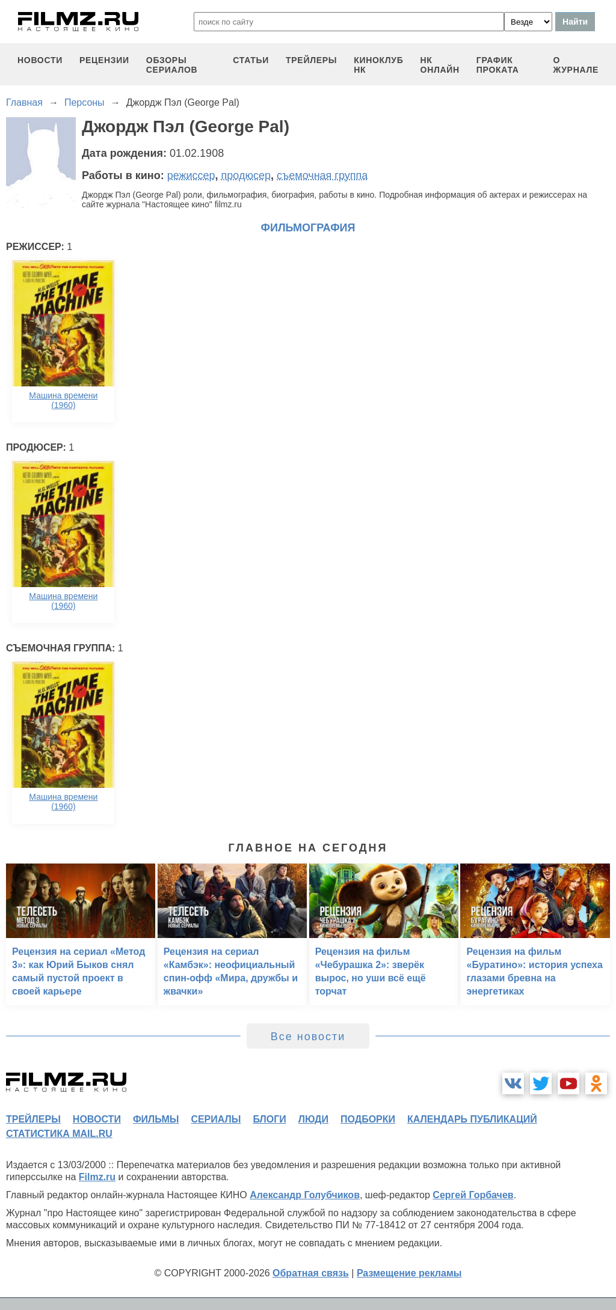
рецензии (104, 60)
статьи (251, 60)
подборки (367, 1119)
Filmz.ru (97, 1177)
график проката (497, 65)
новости (40, 60)
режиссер (191, 175)
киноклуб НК (378, 65)
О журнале (576, 65)
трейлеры (311, 60)
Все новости (308, 1037)
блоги (269, 1119)
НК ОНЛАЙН (440, 65)
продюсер (246, 175)
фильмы (156, 1119)
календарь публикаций (472, 1119)
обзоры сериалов (172, 65)
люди (313, 1119)
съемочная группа (322, 175)
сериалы (216, 1119)
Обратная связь (311, 1273)
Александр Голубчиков (305, 1195)
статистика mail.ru (59, 1134)
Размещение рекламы (409, 1273)
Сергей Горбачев (473, 1195)
